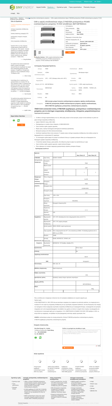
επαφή (13, 13)
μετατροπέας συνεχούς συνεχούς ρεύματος (19, 37)
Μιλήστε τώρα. (88, 1)
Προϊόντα (50, 7)
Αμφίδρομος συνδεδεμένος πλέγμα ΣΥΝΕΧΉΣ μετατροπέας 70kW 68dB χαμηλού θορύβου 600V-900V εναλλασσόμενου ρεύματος (67, 371)
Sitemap (92, 388)
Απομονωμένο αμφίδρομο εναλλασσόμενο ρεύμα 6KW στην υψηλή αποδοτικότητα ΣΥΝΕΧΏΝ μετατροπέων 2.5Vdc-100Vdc (39, 372)
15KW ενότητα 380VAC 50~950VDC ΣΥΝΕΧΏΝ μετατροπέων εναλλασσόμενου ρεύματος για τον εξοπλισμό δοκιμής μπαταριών (53, 371)
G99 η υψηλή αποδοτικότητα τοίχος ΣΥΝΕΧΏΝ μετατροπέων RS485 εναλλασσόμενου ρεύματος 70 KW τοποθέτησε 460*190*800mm (49, 59)
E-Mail (92, 386)
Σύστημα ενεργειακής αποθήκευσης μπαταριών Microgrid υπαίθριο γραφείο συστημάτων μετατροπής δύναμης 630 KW (78, 390)
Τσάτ (71, 52)
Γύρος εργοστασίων (75, 7)
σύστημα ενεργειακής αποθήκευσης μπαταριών (19, 29)
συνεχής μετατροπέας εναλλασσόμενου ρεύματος (37, 18)
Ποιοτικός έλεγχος (89, 7)
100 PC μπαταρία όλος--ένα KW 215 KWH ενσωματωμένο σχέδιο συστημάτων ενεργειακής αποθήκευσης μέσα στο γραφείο (59, 383)
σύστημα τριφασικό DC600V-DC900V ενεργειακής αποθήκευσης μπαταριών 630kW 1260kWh (78, 398)
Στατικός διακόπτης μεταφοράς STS (19, 33)
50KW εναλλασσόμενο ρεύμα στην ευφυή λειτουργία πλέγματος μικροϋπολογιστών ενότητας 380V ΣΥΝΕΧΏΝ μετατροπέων (34, 397)
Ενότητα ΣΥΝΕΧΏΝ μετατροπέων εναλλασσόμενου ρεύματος (78, 317)
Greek (99, 1)
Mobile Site (93, 390)
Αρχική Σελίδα (41, 7)
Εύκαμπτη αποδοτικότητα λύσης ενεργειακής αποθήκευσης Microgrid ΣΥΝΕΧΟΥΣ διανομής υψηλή (59, 396)
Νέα (18, 13)
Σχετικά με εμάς (62, 7)
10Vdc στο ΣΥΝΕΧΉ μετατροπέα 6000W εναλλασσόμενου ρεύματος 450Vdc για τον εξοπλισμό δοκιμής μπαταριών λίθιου (94, 371)
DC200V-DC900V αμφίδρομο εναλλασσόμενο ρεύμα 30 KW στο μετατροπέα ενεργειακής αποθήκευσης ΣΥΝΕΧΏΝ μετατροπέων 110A (81, 372)
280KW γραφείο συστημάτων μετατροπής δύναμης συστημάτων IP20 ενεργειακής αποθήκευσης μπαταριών (78, 383)
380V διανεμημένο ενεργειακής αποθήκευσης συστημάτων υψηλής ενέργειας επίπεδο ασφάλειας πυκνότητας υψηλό (58, 390)
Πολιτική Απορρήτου (23, 403)
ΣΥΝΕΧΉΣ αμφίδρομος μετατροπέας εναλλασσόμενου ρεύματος (50, 319)
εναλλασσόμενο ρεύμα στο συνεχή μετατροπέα (50, 317)
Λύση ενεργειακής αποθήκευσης (19, 41)
